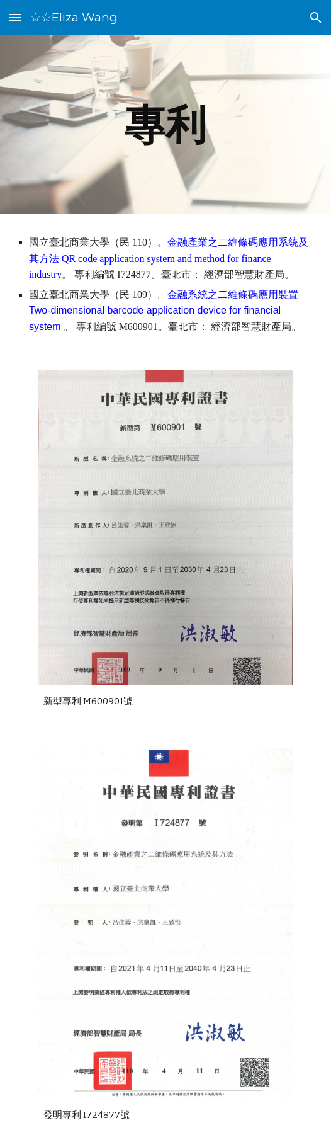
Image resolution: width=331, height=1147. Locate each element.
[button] (15, 17)
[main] (165, 124)
